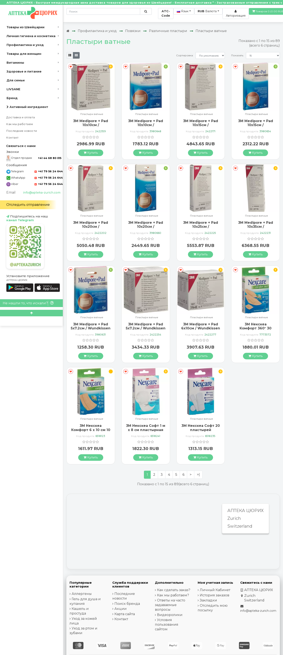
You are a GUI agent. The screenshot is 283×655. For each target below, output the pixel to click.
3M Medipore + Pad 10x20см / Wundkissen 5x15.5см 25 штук (90, 229)
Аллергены (82, 594)
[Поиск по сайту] (146, 11)
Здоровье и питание (24, 71)
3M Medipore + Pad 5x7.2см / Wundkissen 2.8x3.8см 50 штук (145, 328)
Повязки (133, 31)
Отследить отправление (28, 205)
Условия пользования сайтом (166, 624)
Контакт (12, 137)
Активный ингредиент (27, 107)
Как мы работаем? (173, 595)
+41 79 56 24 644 (49, 171)
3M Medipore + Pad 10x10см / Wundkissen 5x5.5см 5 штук (145, 127)
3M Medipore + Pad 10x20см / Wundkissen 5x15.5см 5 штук (145, 229)
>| (198, 475)
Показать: (237, 55)
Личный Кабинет (215, 590)
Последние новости (21, 130)
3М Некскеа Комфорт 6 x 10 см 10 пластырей (90, 430)
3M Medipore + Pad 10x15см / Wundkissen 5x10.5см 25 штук (200, 127)
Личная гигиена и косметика (31, 36)
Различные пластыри (168, 31)
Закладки (208, 600)
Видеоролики (169, 615)
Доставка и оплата (20, 117)
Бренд (12, 98)
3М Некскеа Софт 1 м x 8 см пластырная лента (145, 430)
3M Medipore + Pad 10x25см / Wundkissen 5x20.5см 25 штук (200, 229)
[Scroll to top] (31, 313)
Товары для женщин (24, 54)
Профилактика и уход (25, 45)
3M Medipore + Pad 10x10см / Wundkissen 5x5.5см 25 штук (90, 127)
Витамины (15, 63)
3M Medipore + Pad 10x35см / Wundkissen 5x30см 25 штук (255, 229)
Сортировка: (184, 55)
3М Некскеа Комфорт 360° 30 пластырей (255, 328)
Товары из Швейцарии (25, 27)
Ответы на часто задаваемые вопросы (170, 605)
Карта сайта (124, 614)
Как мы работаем (19, 124)
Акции (120, 609)
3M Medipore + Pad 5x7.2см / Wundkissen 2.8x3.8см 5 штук (90, 328)
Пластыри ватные (211, 31)
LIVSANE (13, 89)
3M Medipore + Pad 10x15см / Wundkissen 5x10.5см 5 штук (255, 127)
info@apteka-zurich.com (41, 192)
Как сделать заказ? (173, 590)
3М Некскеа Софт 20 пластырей (200, 428)
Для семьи (16, 80)
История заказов (214, 595)
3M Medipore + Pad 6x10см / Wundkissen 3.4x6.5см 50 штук (200, 328)
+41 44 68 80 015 (49, 158)
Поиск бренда (127, 604)
